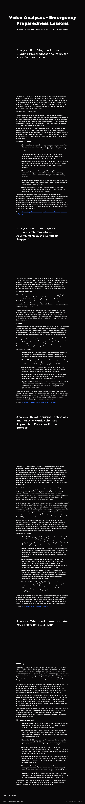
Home (52, 2)
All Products (12, 795)
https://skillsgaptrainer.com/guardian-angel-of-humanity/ (39, 402)
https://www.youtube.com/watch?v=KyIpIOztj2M (36, 606)
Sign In (80, 2)
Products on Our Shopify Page (66, 2)
